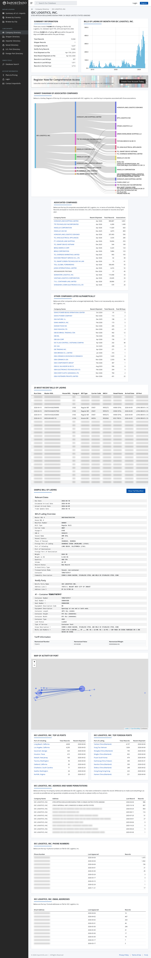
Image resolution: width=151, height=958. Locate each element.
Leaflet (127, 728)
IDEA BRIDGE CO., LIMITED (63, 353)
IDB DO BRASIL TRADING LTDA (64, 333)
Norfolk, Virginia (39, 774)
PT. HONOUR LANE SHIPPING (87, 171)
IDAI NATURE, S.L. (60, 319)
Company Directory (42, 9)
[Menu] (31, 3)
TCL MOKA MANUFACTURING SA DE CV (130, 188)
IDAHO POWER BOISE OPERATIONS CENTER (69, 312)
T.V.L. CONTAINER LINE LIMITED (65, 281)
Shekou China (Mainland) (102, 768)
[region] (14, 482)
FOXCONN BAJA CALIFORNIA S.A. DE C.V (131, 165)
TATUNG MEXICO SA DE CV (126, 141)
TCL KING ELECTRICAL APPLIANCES (129, 147)
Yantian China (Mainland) (102, 744)
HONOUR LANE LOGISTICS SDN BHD (130, 107)
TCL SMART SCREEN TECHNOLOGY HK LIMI (69, 261)
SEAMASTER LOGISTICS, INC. (64, 275)
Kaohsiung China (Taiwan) (103, 761)
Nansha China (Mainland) (103, 764)
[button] (34, 662)
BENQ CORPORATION (61, 251)
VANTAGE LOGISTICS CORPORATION (67, 278)
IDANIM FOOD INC (60, 326)
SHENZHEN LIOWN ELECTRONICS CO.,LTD (68, 285)
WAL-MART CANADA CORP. (126, 187)
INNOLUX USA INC (123, 158)
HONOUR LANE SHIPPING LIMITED (89, 117)
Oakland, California (40, 764)
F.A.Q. (146, 955)
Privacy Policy (124, 955)
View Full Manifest (136, 491)
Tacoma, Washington (41, 761)
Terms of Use (136, 955)
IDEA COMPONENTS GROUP (64, 363)
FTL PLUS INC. (122, 192)
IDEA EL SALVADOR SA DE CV (64, 366)
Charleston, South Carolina (43, 768)
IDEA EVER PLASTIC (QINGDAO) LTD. (66, 373)
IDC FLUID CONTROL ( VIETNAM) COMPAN (69, 343)
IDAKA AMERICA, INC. (61, 322)
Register (144, 3)
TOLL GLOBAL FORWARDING (64, 265)
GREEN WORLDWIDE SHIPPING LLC (129, 134)
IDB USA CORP (59, 339)
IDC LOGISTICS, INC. (43, 135)
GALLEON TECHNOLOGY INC (127, 190)
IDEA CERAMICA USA (61, 359)
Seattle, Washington (41, 771)
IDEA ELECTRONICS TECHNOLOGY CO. (67, 369)
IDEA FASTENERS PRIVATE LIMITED (66, 376)
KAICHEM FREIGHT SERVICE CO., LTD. (67, 258)
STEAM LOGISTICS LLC (124, 126)
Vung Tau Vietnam (100, 747)
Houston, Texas (39, 754)
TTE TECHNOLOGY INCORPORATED (89, 139)
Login (135, 3)
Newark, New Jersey (41, 757)
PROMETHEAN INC (123, 193)
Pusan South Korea (100, 757)
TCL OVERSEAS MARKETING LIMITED (129, 154)
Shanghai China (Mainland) (103, 751)
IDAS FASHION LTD (60, 329)
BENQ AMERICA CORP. (62, 248)
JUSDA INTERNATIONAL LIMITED (128, 176)
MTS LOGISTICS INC (124, 118)
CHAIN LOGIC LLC (123, 182)
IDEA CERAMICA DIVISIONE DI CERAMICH (68, 356)
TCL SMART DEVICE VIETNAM (127, 151)
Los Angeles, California (42, 747)
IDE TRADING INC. (60, 349)
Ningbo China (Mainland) (102, 754)
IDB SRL (56, 336)
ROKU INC (120, 162)
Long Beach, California (41, 744)
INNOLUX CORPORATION (86, 149)
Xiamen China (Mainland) (102, 774)
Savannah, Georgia (40, 751)
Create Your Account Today (132, 81)
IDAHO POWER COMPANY (63, 316)
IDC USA (57, 346)
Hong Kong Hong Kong (102, 771)
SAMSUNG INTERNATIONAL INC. (128, 164)
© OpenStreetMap (135, 728)
